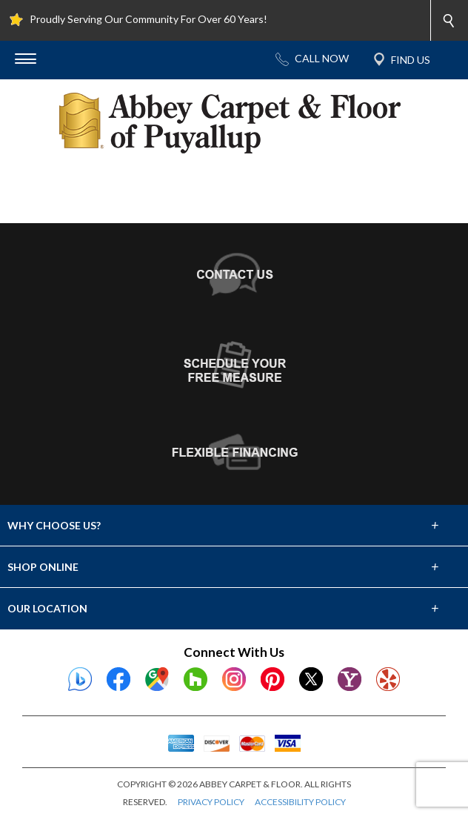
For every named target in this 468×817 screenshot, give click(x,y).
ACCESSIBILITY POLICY (300, 801)
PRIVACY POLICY (211, 801)
